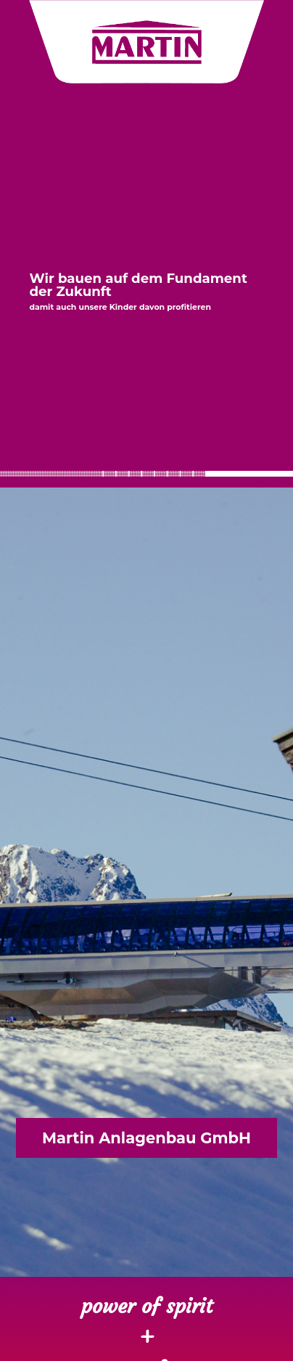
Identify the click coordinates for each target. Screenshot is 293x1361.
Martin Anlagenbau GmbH (146, 1138)
